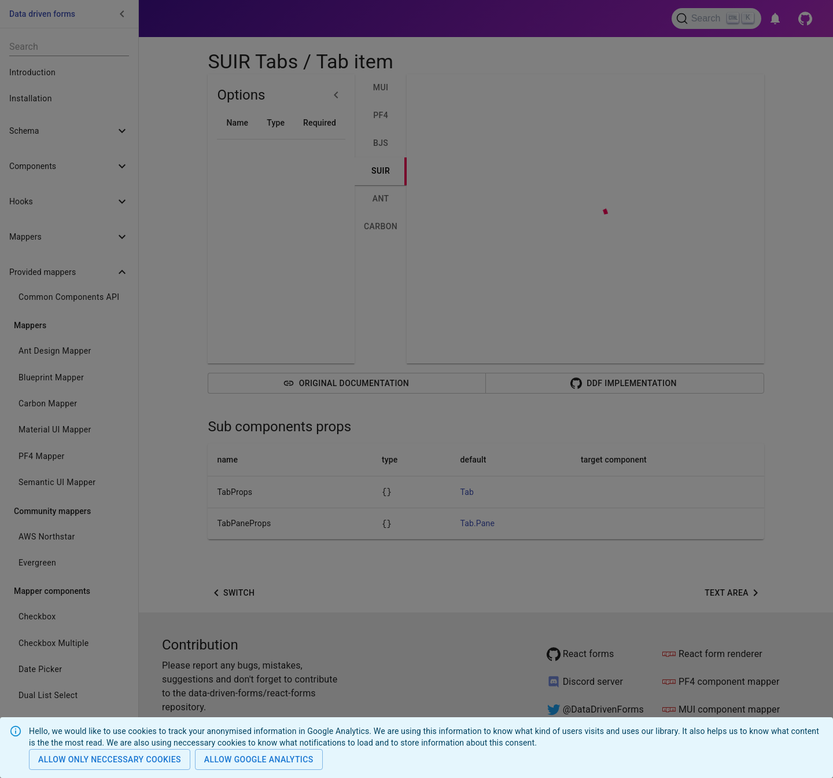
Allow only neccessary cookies (110, 760)
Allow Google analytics (259, 760)
